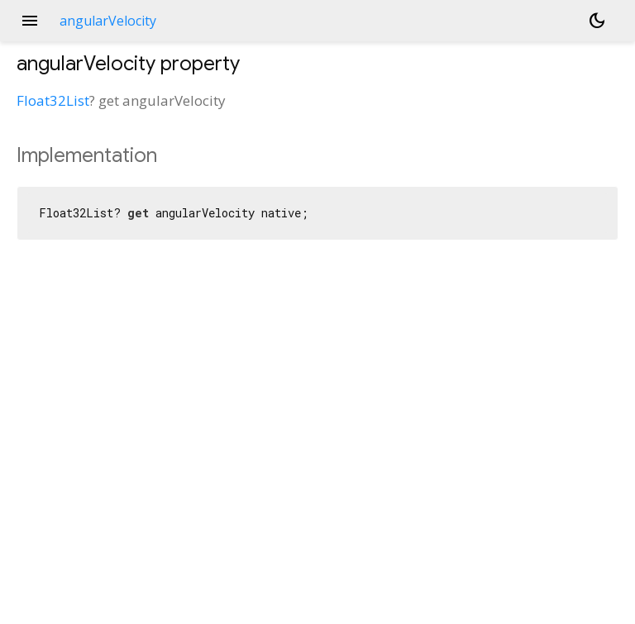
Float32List (53, 100)
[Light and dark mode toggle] (597, 20)
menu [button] (30, 21)
